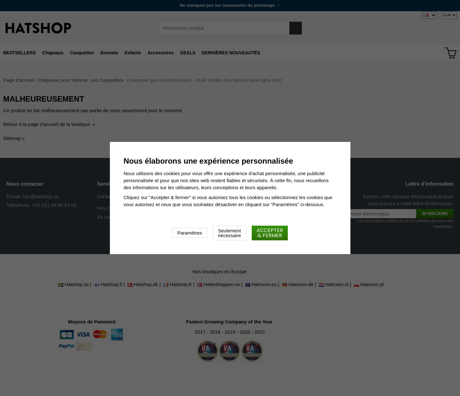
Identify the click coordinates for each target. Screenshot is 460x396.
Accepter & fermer (270, 233)
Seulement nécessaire (229, 233)
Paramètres (189, 233)
